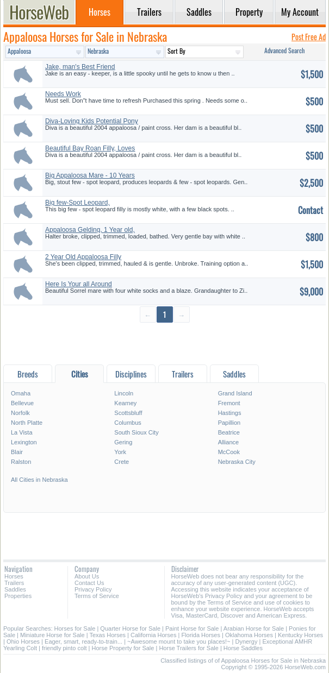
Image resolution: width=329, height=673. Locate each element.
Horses (13, 576)
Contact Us (89, 583)
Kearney (125, 403)
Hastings (229, 413)
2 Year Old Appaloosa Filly (83, 257)
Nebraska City (237, 461)
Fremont (229, 403)
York (120, 452)
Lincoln (123, 393)
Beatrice (229, 432)
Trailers (14, 583)
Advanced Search (284, 50)
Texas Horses (107, 635)
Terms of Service (97, 596)
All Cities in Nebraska (39, 479)
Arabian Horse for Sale (254, 628)
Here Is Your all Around (78, 284)
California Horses (153, 635)
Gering (123, 442)
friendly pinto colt (64, 648)
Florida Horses (200, 635)
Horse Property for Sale (122, 648)
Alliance (228, 442)
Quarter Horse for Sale (130, 628)
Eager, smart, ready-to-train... (83, 641)
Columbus (127, 422)
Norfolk (20, 413)
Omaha (20, 393)
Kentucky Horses (300, 635)
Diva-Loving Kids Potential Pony (91, 121)
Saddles (15, 589)
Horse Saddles (243, 648)
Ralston (21, 461)
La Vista (22, 432)
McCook (229, 452)
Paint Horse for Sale (192, 628)
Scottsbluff (128, 413)
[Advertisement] (164, 343)
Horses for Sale (75, 628)
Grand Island (235, 393)
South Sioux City (136, 432)
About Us (87, 576)
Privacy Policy (93, 589)
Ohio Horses (23, 641)
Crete (121, 461)
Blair (17, 452)
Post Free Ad (308, 36)
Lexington (24, 442)
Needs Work (63, 94)
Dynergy (246, 641)
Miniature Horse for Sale (52, 635)
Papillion (229, 422)
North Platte (26, 422)
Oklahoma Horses (249, 635)
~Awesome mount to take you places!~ (178, 641)
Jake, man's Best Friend (80, 67)
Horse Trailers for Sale (188, 648)
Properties (18, 596)
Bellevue (22, 403)
